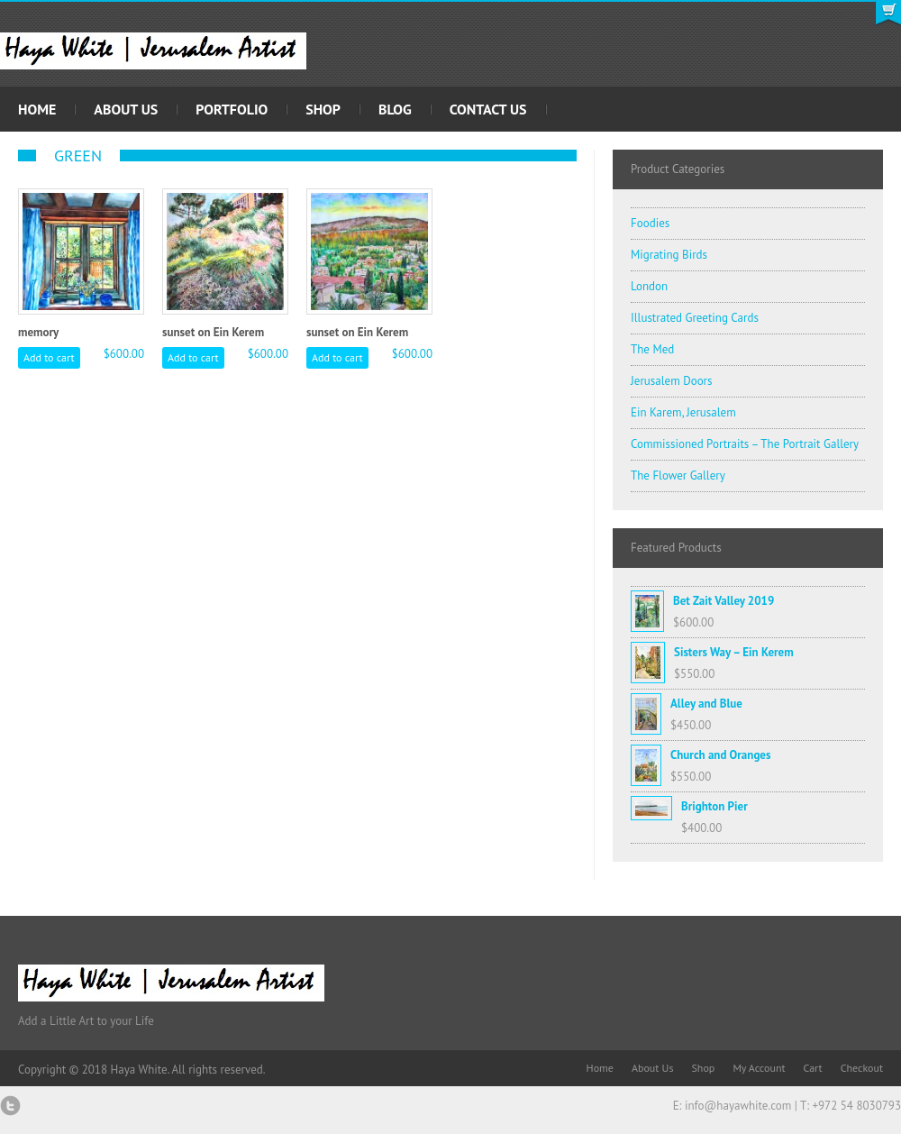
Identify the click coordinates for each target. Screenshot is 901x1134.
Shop (323, 109)
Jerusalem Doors (672, 381)
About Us (126, 109)
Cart (813, 1068)
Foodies (650, 223)
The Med (652, 349)
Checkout (862, 1068)
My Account (759, 1068)
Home (37, 109)
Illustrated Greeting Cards (695, 317)
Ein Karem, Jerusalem (683, 412)
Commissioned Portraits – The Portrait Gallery (745, 444)
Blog (395, 109)
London (649, 286)
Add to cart (49, 357)
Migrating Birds (669, 254)
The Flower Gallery (678, 475)
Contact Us (488, 109)
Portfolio (232, 109)
